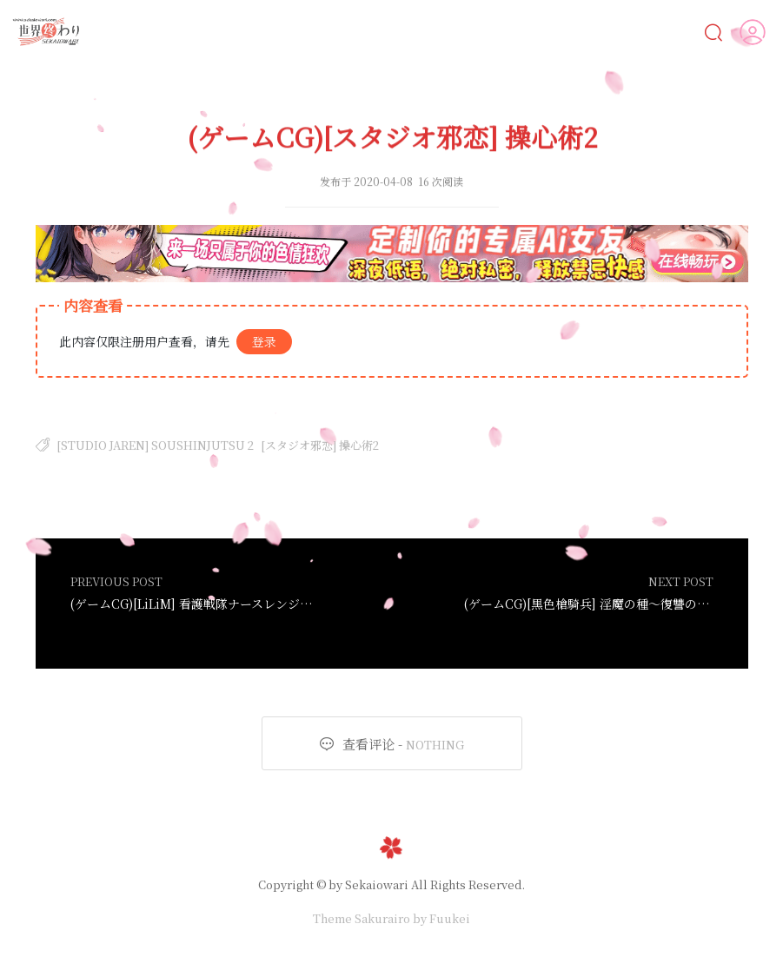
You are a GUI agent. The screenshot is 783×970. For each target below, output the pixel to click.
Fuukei (449, 918)
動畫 (378, 32)
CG (317, 32)
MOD (517, 32)
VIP (675, 32)
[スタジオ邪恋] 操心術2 (320, 445)
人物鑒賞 (599, 31)
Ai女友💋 (126, 32)
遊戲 (446, 32)
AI (194, 32)
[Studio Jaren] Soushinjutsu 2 (155, 445)
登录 (264, 341)
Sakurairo (382, 918)
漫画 (254, 32)
